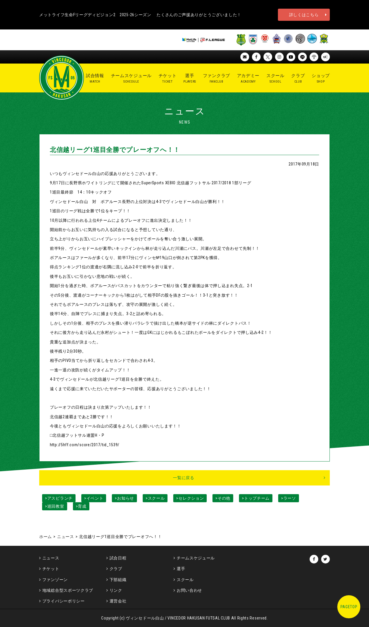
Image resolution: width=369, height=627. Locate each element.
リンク (116, 590)
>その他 (222, 498)
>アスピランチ (59, 498)
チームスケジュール (196, 558)
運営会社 (118, 601)
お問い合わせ (189, 590)
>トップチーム (256, 498)
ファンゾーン (55, 579)
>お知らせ (124, 498)
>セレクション (190, 498)
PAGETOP (348, 606)
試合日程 (118, 558)
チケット (50, 568)
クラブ (116, 568)
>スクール (155, 498)
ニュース (65, 536)
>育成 (81, 506)
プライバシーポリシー (63, 601)
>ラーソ (288, 498)
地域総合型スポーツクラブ (67, 590)
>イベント (93, 498)
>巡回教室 (54, 506)
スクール (185, 579)
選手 (181, 568)
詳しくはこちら (304, 14)
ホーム (45, 536)
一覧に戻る (183, 477)
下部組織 (118, 579)
